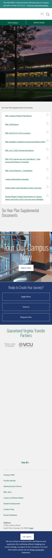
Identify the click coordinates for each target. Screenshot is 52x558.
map (31, 528)
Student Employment (11, 503)
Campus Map (8, 509)
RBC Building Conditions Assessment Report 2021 (26, 141)
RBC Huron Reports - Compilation (26, 170)
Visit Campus (13, 22)
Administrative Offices (12, 486)
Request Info (26, 317)
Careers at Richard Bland (13, 498)
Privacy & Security (37, 550)
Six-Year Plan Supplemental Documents (20, 213)
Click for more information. (37, 5)
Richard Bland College (8, 15)
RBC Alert (7, 492)
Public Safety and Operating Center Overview (26, 187)
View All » (25, 462)
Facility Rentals (9, 480)
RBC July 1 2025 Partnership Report (26, 150)
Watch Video (26, 268)
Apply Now (26, 296)
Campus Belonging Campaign (26, 179)
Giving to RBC (9, 475)
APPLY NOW (39, 22)
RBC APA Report (26, 124)
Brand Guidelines (10, 515)
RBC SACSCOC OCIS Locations (26, 133)
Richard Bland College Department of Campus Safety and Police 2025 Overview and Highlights (26, 197)
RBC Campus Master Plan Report (26, 115)
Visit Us (26, 307)
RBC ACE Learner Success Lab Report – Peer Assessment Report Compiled (26, 160)
